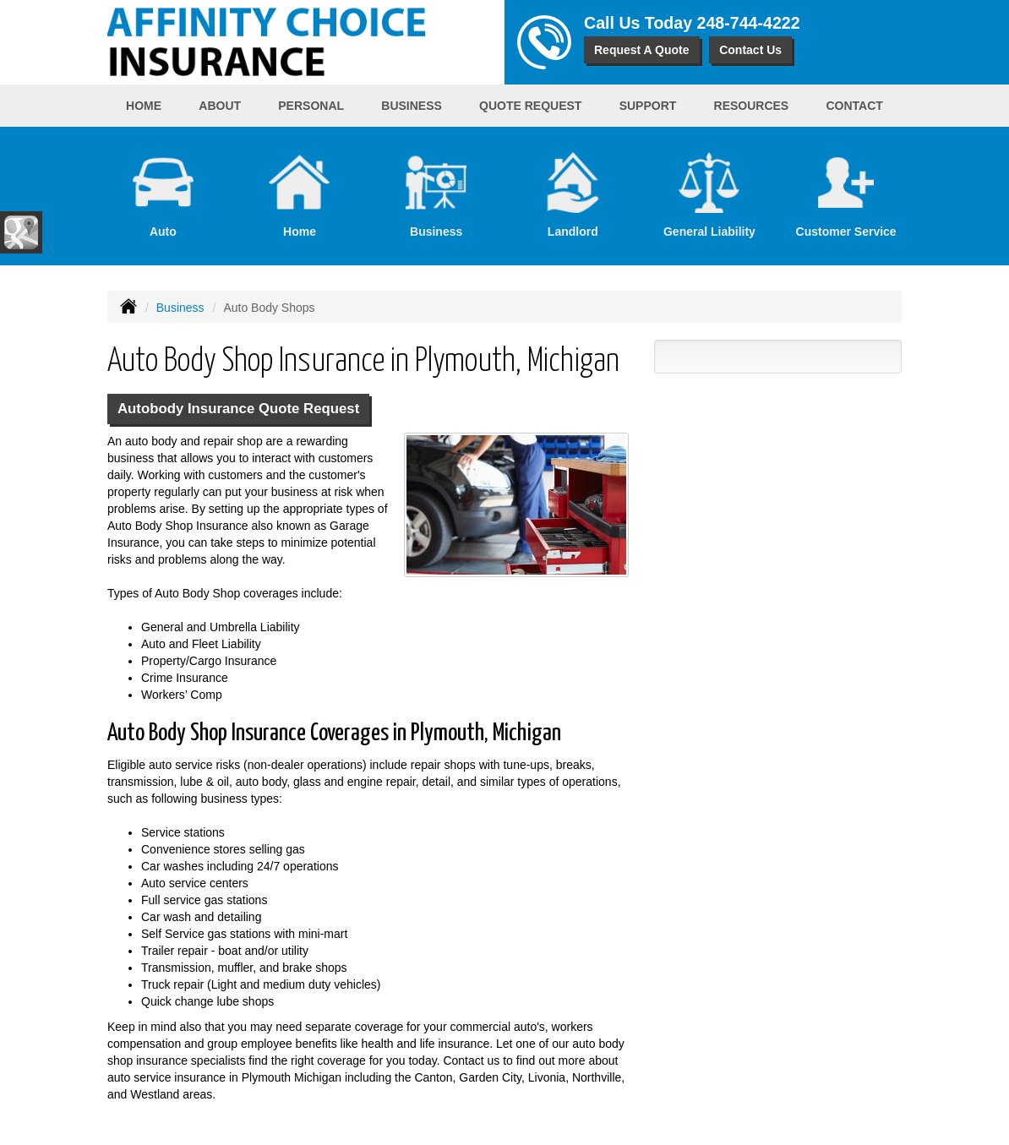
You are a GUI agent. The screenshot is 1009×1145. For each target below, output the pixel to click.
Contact (854, 105)
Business (180, 307)
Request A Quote (642, 50)
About (220, 105)
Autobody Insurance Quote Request (238, 409)
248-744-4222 (748, 23)
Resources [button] (751, 105)
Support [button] (648, 105)
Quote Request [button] (530, 105)
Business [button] (411, 105)
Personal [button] (311, 105)
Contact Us (750, 50)
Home (143, 105)
